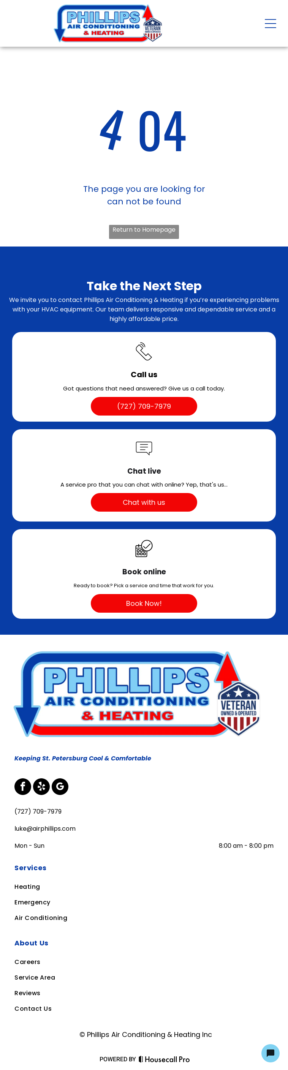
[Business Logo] (140, 650)
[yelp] (41, 787)
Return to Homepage (144, 229)
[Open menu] (270, 23)
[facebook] (22, 787)
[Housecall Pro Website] (164, 1060)
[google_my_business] (60, 787)
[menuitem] (143, 868)
